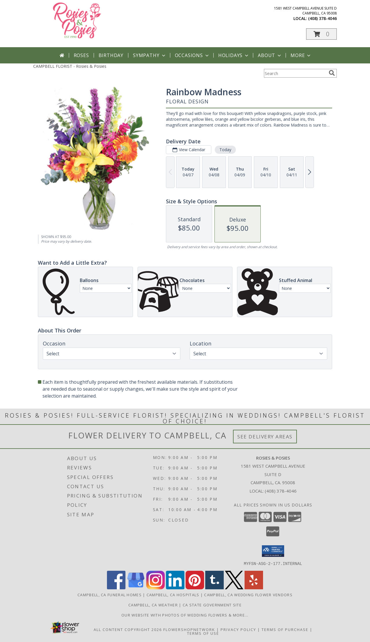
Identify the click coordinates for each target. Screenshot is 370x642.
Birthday (111, 55)
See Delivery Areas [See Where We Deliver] (265, 436)
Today (225, 149)
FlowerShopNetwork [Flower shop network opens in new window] (189, 629)
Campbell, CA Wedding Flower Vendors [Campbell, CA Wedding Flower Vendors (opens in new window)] (248, 594)
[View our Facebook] (116, 587)
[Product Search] (295, 73)
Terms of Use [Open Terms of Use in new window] (203, 633)
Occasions (192, 55)
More (301, 55)
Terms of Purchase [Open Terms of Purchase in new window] (285, 629)
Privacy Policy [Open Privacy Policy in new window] (238, 629)
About (270, 55)
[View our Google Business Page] (136, 587)
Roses (81, 55)
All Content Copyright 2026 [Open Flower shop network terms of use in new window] (128, 629)
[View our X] (234, 587)
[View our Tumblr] (214, 587)
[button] (321, 34)
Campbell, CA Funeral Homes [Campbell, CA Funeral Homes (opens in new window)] (109, 594)
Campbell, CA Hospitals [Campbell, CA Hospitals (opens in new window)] (173, 594)
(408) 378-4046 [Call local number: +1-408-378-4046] (322, 18)
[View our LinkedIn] (175, 587)
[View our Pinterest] (195, 587)
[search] (331, 73)
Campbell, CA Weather (153, 604)
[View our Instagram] (155, 587)
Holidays (233, 55)
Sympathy (149, 55)
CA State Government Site (212, 604)
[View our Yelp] (254, 587)
